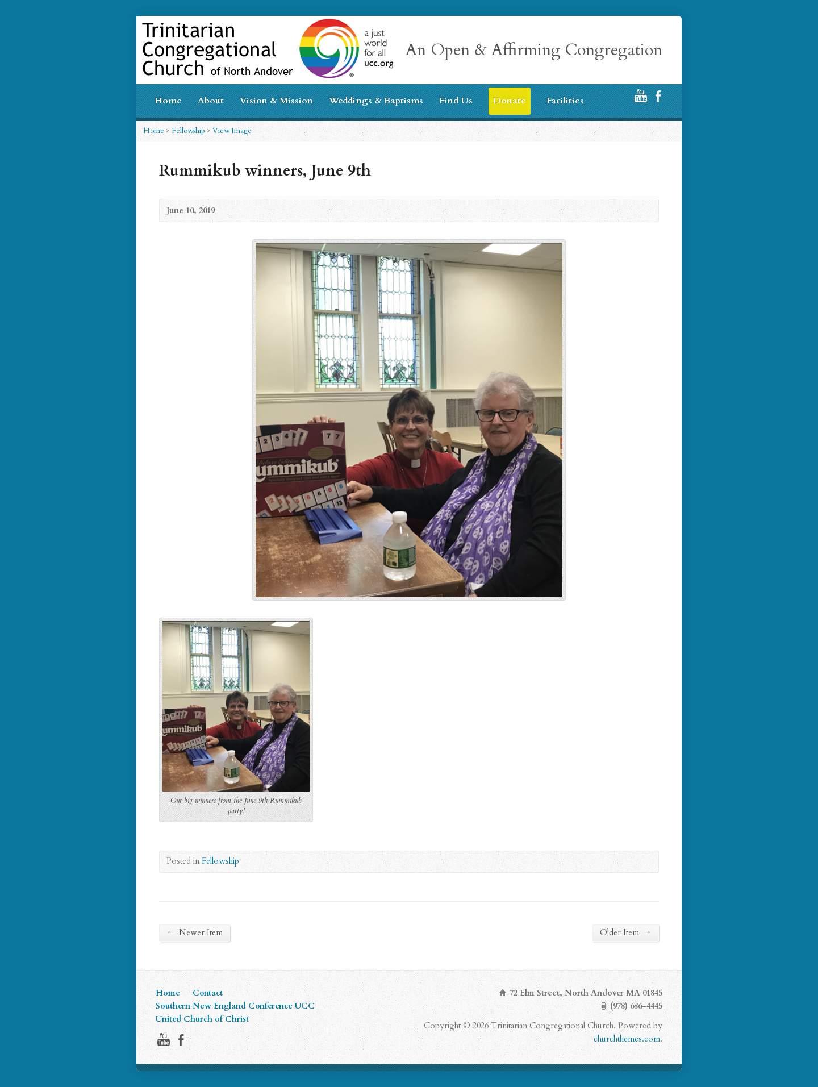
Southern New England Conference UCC (235, 1006)
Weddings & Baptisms (376, 100)
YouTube (640, 95)
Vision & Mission (276, 100)
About (211, 100)
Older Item (626, 932)
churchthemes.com (627, 1039)
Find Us (456, 100)
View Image (232, 131)
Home (168, 100)
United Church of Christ (202, 1019)
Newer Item (194, 932)
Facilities (565, 100)
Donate (509, 100)
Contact (208, 993)
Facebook (658, 95)
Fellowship (188, 131)
